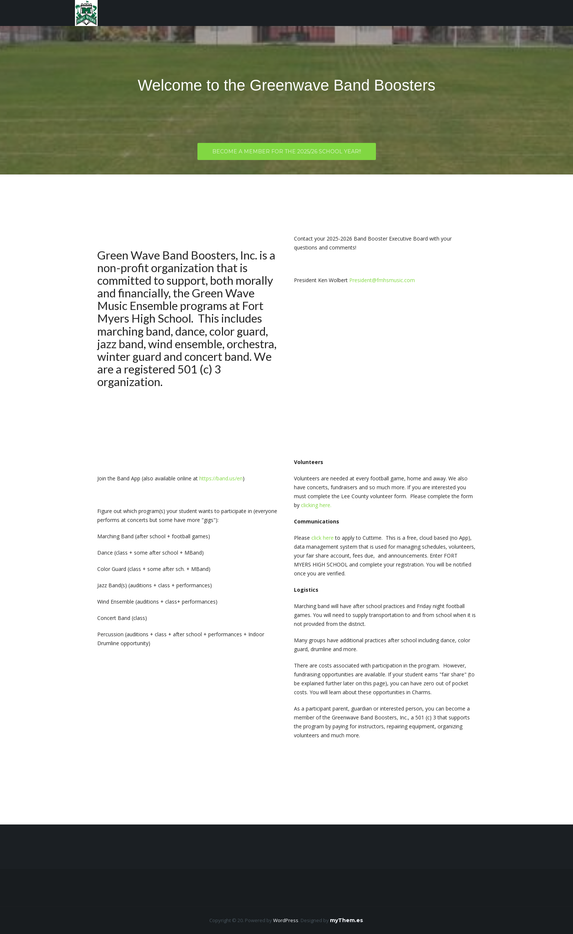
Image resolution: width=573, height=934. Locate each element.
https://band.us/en (221, 478)
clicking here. (316, 505)
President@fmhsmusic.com (382, 280)
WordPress (285, 920)
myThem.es (346, 920)
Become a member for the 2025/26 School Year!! (286, 153)
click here (322, 537)
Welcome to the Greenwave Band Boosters (286, 85)
